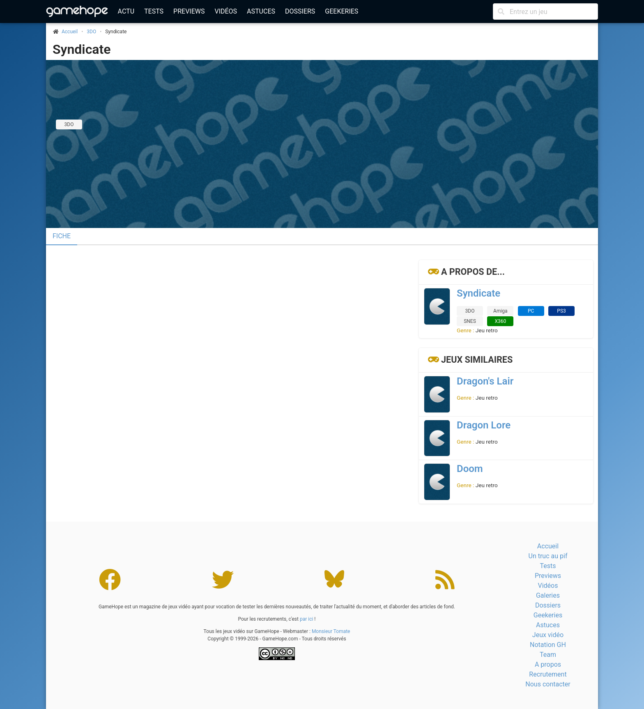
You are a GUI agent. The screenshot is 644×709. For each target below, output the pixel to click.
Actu (126, 11)
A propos (548, 664)
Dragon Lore (484, 425)
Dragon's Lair (485, 381)
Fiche (62, 236)
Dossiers (300, 11)
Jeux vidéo (548, 635)
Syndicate (81, 49)
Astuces (261, 11)
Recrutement (547, 674)
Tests (153, 11)
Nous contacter (547, 684)
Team (548, 654)
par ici (306, 619)
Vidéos (225, 11)
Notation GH (548, 645)
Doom (470, 468)
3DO (91, 32)
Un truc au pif (548, 556)
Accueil (548, 546)
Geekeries (341, 11)
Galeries (548, 595)
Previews (189, 11)
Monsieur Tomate (331, 631)
